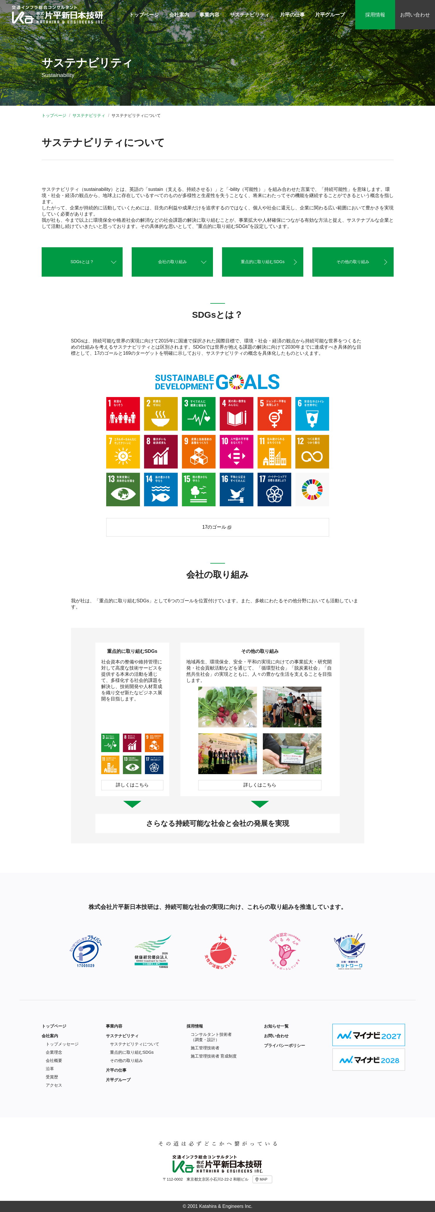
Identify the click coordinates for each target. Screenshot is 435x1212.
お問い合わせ (415, 15)
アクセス (54, 1085)
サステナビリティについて (134, 1044)
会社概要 (54, 1060)
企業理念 (54, 1052)
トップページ (54, 115)
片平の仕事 (116, 1070)
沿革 (50, 1068)
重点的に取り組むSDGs (132, 1052)
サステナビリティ (88, 115)
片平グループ (118, 1079)
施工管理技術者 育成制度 (214, 1056)
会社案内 (50, 1035)
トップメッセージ (62, 1044)
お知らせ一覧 (276, 1026)
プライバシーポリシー (284, 1045)
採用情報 (375, 15)
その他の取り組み (126, 1060)
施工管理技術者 (205, 1047)
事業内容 (114, 1026)
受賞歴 (52, 1077)
